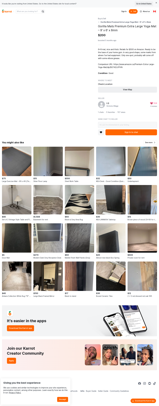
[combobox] (28, 11)
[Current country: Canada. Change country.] (154, 11)
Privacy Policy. (33, 387)
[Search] (43, 11)
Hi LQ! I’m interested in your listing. (127, 125)
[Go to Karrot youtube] (149, 383)
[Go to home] (7, 11)
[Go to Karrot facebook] (139, 383)
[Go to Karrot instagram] (144, 383)
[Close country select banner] (156, 2)
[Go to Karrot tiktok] (154, 383)
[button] (150, 142)
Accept (64, 393)
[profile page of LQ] (101, 104)
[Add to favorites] (101, 132)
